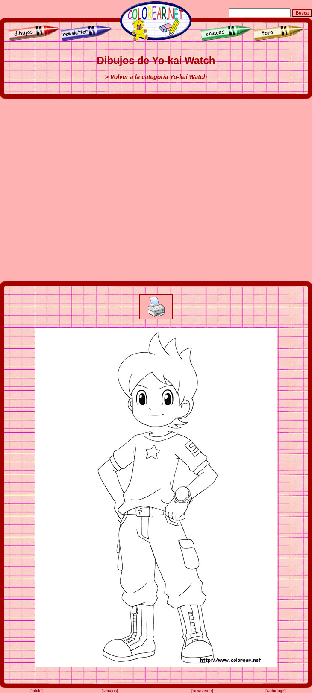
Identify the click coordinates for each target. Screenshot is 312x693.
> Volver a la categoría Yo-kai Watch (156, 76)
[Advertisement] (90, 190)
